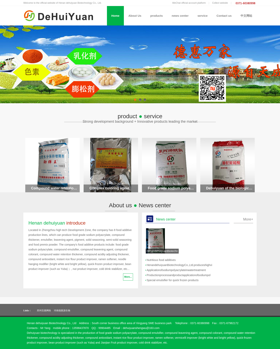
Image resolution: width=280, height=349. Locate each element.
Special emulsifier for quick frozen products (173, 280)
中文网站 (246, 15)
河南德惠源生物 (62, 310)
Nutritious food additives (161, 260)
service (203, 15)
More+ (248, 219)
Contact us (224, 15)
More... (128, 277)
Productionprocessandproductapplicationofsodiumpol (178, 275)
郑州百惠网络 (44, 310)
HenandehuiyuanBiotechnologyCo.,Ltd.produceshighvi (179, 265)
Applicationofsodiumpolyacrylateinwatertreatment (176, 270)
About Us (134, 15)
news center (180, 15)
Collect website (220, 3)
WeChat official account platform (189, 3)
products (156, 15)
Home (115, 15)
